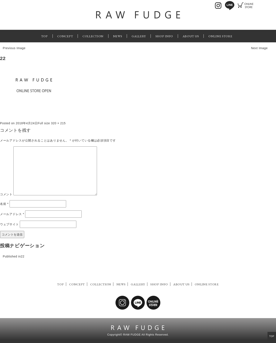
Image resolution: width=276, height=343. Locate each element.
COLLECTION (93, 36)
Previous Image (14, 48)
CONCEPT (65, 36)
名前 (4, 204)
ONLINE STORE (220, 36)
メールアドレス (12, 214)
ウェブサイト (9, 224)
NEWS (117, 36)
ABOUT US (191, 36)
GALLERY (139, 36)
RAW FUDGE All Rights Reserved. (146, 334)
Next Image (259, 48)
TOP (44, 36)
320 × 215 (58, 123)
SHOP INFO (164, 36)
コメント (6, 194)
